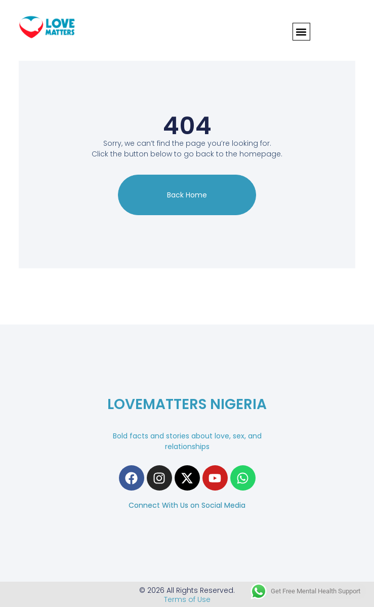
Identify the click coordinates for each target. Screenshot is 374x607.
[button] (301, 32)
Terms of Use (187, 599)
